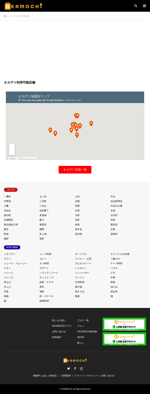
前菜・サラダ (46, 282)
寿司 (41, 286)
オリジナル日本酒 (120, 254)
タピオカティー (83, 263)
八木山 (42, 206)
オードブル (81, 254)
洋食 (6, 291)
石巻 (113, 229)
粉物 (6, 296)
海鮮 (41, 291)
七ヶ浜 (42, 196)
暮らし (80, 343)
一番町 (7, 196)
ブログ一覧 (83, 320)
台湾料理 (79, 282)
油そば (114, 286)
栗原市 (114, 224)
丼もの (7, 282)
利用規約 (56, 337)
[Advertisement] (75, 51)
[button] (75, 169)
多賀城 (42, 215)
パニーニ (8, 272)
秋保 (6, 234)
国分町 (7, 215)
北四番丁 (44, 210)
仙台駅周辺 (116, 201)
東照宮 (42, 224)
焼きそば (79, 291)
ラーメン (79, 277)
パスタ (114, 268)
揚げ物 (78, 286)
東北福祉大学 (11, 224)
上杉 (77, 196)
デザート (44, 268)
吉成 (113, 210)
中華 (113, 277)
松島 (77, 224)
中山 (113, 196)
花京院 (78, 234)
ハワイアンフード (48, 272)
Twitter (68, 368)
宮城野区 (8, 220)
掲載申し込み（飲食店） (46, 375)
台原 (77, 210)
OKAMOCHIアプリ (62, 326)
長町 (41, 238)
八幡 (6, 206)
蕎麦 (77, 296)
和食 (113, 282)
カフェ (7, 258)
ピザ (113, 272)
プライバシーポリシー (86, 375)
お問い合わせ (59, 331)
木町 (77, 220)
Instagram (81, 368)
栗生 (6, 229)
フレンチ (8, 277)
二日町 (42, 201)
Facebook (75, 368)
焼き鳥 (114, 291)
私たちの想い (59, 320)
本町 (113, 220)
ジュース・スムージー (15, 263)
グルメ (80, 326)
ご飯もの (115, 258)
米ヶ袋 (42, 234)
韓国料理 (44, 301)
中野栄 (7, 201)
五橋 (77, 201)
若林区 (114, 234)
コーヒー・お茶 (83, 258)
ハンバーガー (82, 272)
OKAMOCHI (66, 389)
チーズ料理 (116, 263)
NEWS (80, 337)
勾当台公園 (116, 206)
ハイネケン (81, 268)
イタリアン (10, 254)
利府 (77, 206)
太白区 (114, 215)
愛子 (41, 220)
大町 (77, 215)
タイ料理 (44, 263)
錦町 (6, 238)
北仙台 (7, 210)
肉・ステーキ (46, 296)
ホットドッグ (46, 277)
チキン (7, 268)
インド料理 (45, 254)
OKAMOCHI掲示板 (87, 331)
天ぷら (7, 286)
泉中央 (78, 229)
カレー (42, 258)
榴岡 (41, 229)
